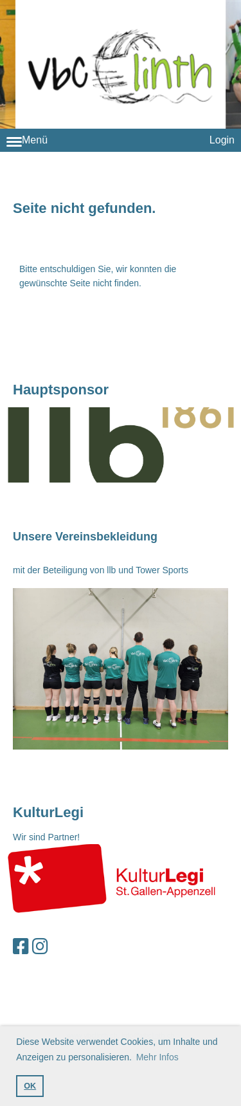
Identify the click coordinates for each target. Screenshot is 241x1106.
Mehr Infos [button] (157, 1057)
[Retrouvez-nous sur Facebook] (21, 947)
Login (222, 139)
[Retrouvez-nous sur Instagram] (40, 947)
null (120, 444)
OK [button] (30, 1086)
